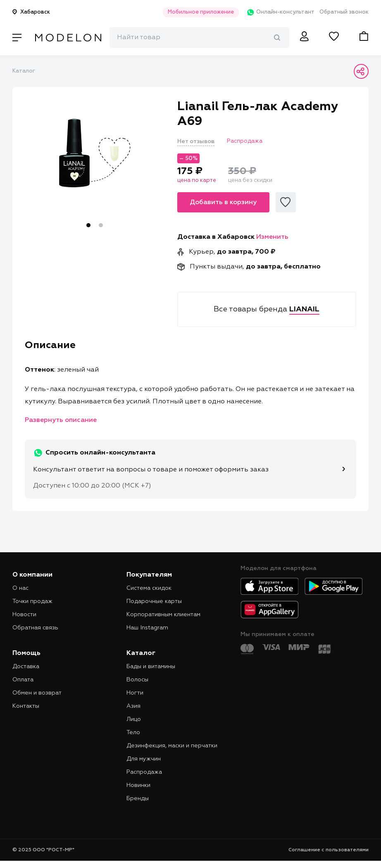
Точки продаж (32, 601)
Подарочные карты (154, 601)
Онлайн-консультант (275, 12)
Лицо (133, 719)
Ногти (134, 693)
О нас (20, 588)
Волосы (137, 680)
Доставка (25, 666)
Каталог (23, 71)
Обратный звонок (344, 12)
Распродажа (144, 772)
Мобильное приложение (193, 12)
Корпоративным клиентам (163, 614)
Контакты (25, 706)
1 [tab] (88, 225)
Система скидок (148, 588)
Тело (133, 732)
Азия (133, 706)
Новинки (138, 785)
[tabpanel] (94, 153)
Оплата (22, 680)
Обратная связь (35, 628)
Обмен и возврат (37, 693)
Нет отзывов (195, 141)
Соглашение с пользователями (328, 850)
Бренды (137, 798)
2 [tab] (101, 225)
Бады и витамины (150, 666)
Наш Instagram (147, 628)
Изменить (272, 237)
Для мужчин (143, 759)
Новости (24, 614)
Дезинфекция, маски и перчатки (171, 746)
